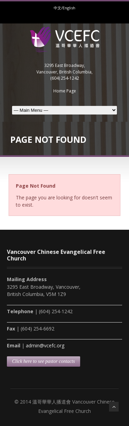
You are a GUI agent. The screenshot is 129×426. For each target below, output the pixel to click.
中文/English (64, 7)
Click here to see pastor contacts (43, 361)
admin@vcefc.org (45, 345)
